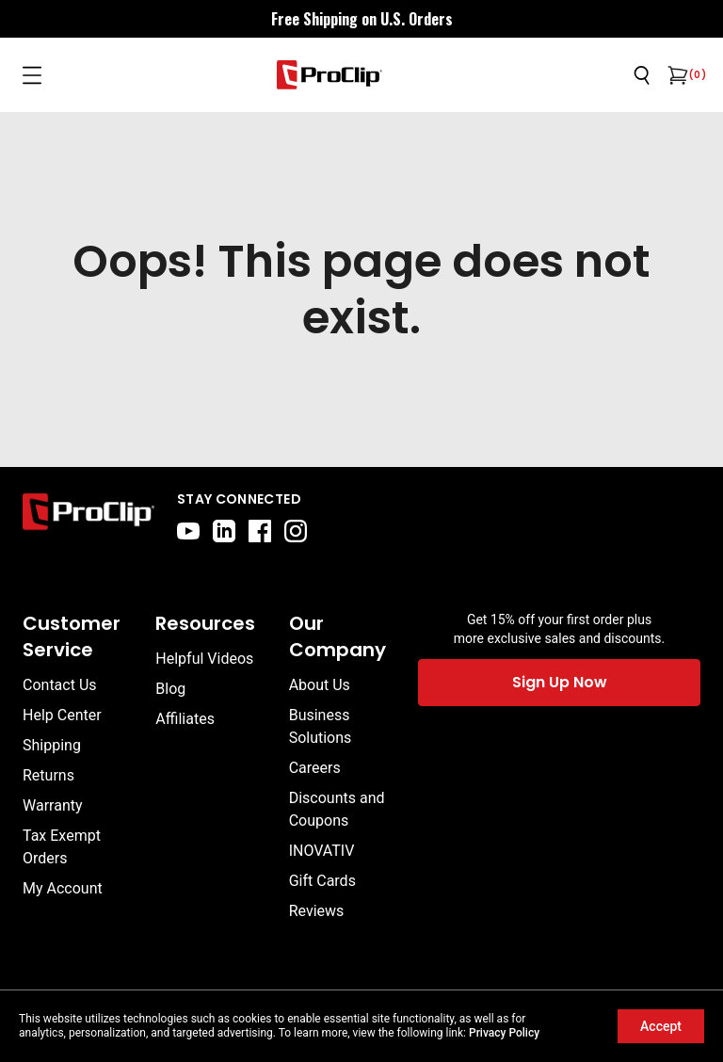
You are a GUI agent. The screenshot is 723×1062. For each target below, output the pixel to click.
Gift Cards (322, 881)
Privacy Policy (504, 1032)
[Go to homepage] (329, 74)
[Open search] (642, 75)
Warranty (53, 805)
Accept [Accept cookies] (661, 1026)
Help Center (62, 715)
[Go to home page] (88, 516)
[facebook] (260, 531)
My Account (63, 888)
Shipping (52, 745)
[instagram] (295, 531)
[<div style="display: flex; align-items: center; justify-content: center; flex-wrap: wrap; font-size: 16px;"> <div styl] (362, 18)
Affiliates (185, 719)
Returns (48, 775)
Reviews (317, 911)
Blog (170, 689)
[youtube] (188, 531)
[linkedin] (224, 531)
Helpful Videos (204, 659)
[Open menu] (32, 75)
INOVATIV (322, 851)
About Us (319, 685)
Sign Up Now (559, 682)
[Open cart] (676, 75)
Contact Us (60, 685)
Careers (315, 768)
